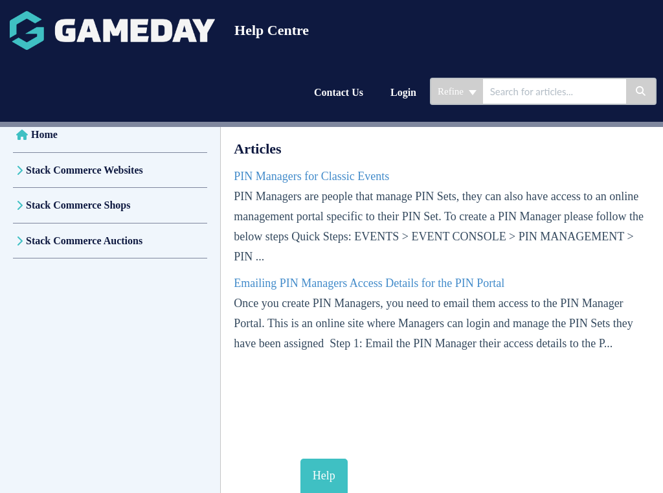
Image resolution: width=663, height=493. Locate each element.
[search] (554, 91)
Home (44, 134)
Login (403, 92)
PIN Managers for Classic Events (311, 176)
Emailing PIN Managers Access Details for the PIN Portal (369, 283)
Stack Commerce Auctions (84, 240)
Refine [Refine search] (457, 91)
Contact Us (338, 92)
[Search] (641, 91)
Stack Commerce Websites (84, 170)
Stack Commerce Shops (78, 205)
